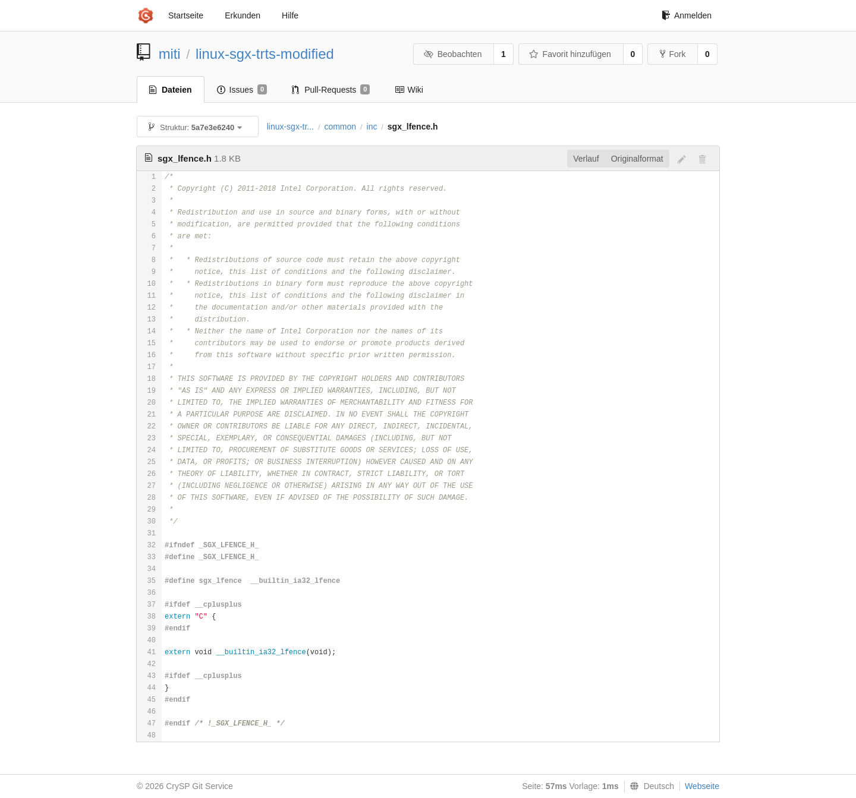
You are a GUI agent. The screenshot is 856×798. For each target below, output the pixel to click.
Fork (672, 54)
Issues (242, 89)
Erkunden (242, 15)
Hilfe (290, 15)
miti (170, 54)
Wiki (409, 89)
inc (372, 126)
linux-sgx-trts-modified (265, 54)
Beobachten (453, 54)
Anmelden (687, 15)
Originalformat (637, 158)
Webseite (702, 786)
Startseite (185, 15)
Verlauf (586, 158)
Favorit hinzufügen (570, 54)
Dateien (170, 89)
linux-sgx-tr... (290, 126)
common (340, 126)
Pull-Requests (331, 89)
